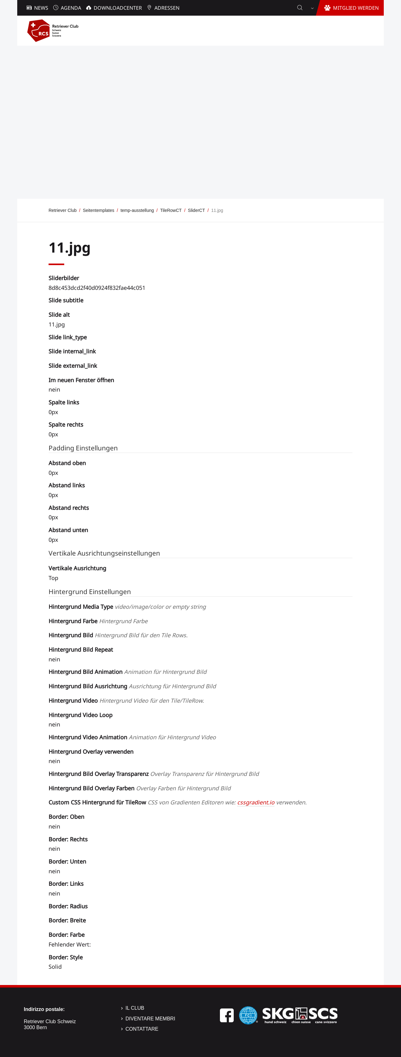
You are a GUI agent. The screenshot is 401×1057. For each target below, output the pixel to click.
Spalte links (64, 402)
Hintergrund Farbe (98, 621)
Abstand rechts (69, 507)
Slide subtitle (66, 300)
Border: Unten (67, 861)
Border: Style (66, 957)
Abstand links (67, 485)
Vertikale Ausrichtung (77, 568)
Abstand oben (67, 463)
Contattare (142, 1029)
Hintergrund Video (126, 700)
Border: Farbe (67, 934)
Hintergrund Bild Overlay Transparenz (154, 773)
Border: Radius (68, 906)
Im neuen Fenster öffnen (81, 380)
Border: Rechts (68, 839)
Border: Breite (67, 920)
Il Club (135, 1008)
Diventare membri (150, 1018)
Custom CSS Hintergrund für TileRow (178, 802)
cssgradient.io (255, 802)
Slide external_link (73, 365)
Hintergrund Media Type (127, 606)
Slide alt (59, 314)
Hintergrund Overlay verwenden (91, 751)
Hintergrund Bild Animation (127, 671)
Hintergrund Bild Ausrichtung (132, 686)
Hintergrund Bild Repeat (81, 649)
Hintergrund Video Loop (80, 715)
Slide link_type (68, 337)
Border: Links (66, 883)
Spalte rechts (66, 424)
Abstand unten (68, 530)
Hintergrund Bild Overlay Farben (140, 788)
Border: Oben (66, 816)
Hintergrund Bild (118, 635)
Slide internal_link (72, 351)
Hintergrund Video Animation (132, 737)
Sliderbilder (64, 278)
